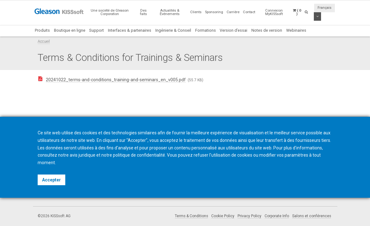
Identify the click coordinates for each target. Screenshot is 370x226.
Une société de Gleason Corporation (110, 12)
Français (324, 8)
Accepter (51, 179)
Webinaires (296, 30)
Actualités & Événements (170, 12)
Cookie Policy (222, 216)
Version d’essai (233, 30)
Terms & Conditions (191, 216)
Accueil (44, 41)
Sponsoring (214, 12)
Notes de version (266, 30)
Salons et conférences (311, 216)
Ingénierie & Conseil (173, 30)
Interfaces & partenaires (129, 30)
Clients (195, 12)
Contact (249, 12)
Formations (205, 30)
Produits (42, 30)
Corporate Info (277, 216)
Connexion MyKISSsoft (274, 12)
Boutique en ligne (69, 30)
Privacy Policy (249, 216)
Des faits (143, 12)
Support (96, 30)
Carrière (233, 12)
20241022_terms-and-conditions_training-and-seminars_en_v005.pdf (116, 79)
